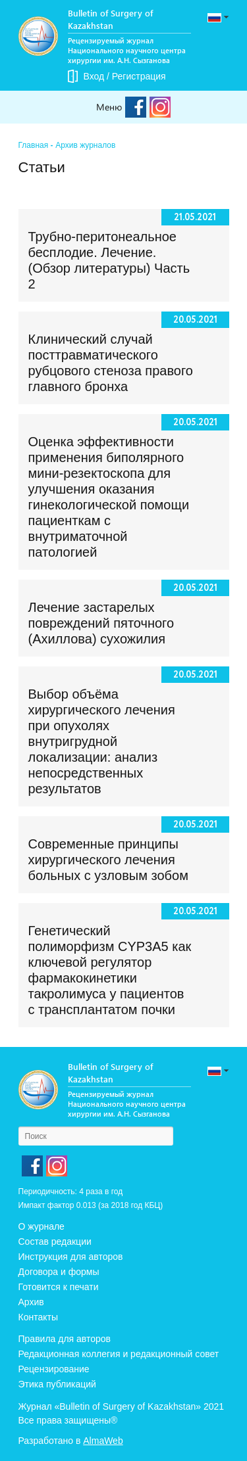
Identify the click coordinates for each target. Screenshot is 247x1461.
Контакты (38, 1317)
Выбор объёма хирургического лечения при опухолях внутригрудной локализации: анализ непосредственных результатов (101, 741)
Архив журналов (85, 145)
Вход (94, 76)
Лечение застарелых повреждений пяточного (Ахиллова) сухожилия (101, 623)
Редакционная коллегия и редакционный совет (118, 1354)
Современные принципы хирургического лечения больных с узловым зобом (108, 860)
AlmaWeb (103, 1440)
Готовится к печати (58, 1287)
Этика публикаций (57, 1384)
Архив (31, 1302)
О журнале (41, 1226)
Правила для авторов (64, 1338)
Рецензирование (54, 1369)
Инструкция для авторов (70, 1256)
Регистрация (139, 76)
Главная (33, 145)
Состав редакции (55, 1241)
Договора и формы (58, 1271)
